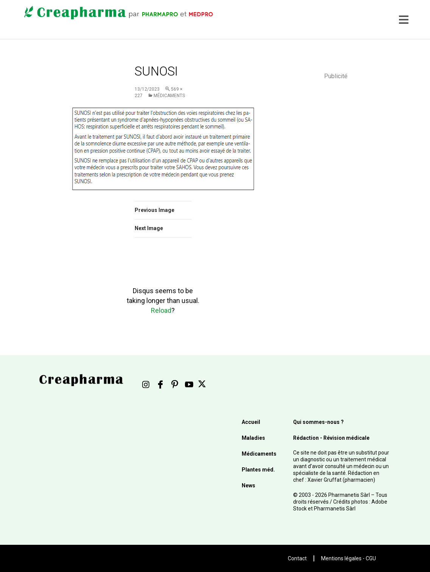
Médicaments (169, 95)
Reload (161, 310)
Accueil (251, 422)
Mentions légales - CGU (348, 558)
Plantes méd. (258, 470)
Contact (297, 558)
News (248, 485)
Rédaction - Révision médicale (331, 438)
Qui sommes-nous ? (318, 422)
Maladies (253, 438)
